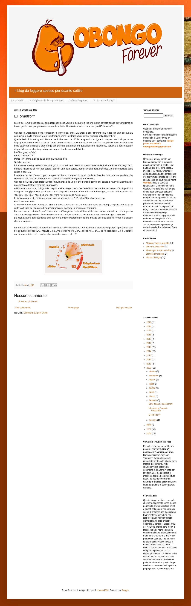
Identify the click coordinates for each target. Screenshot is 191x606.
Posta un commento (28, 301)
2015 (149, 347)
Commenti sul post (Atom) (36, 313)
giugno (152, 388)
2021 (149, 330)
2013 (149, 355)
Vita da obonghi (153, 257)
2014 (149, 351)
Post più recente (22, 307)
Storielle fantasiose (155, 254)
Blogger (125, 590)
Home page (73, 307)
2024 (149, 326)
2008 (149, 425)
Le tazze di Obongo (103, 100)
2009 (149, 368)
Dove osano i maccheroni (160, 404)
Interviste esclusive (155, 246)
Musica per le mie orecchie (158, 250)
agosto (152, 379)
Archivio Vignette (78, 100)
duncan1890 (103, 590)
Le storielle (17, 100)
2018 (149, 335)
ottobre (152, 371)
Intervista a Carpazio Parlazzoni (158, 409)
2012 (149, 359)
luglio (152, 384)
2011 (149, 364)
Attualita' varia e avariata (157, 243)
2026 (149, 322)
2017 (149, 339)
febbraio (153, 400)
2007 (149, 429)
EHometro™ (154, 415)
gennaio (153, 420)
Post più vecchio (124, 307)
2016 (149, 343)
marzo (152, 396)
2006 (149, 433)
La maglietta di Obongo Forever (46, 100)
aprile (152, 392)
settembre (154, 375)
